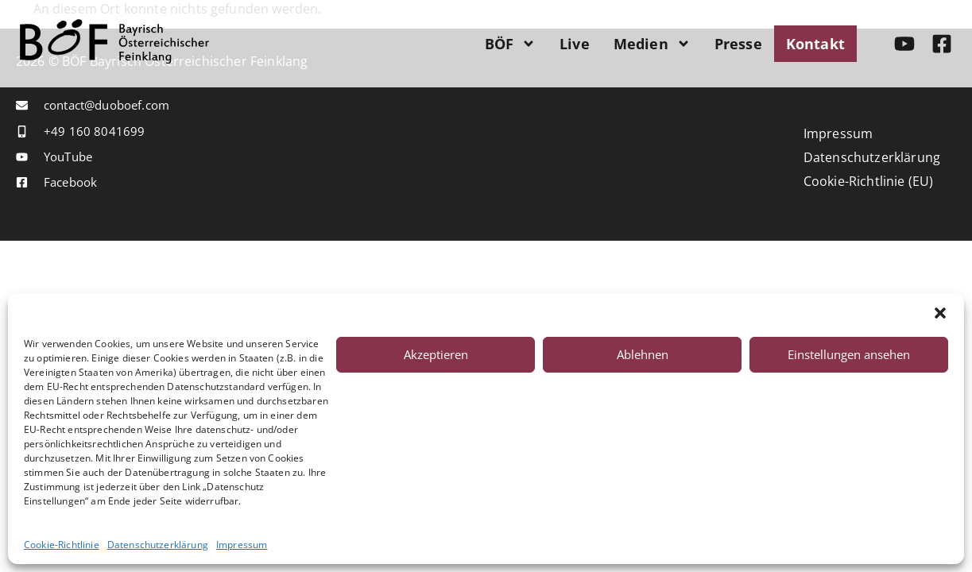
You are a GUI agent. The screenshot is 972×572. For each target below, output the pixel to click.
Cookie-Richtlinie (61, 545)
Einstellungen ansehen (849, 354)
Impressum (241, 545)
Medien (652, 44)
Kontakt (815, 43)
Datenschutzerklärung (157, 545)
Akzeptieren (436, 354)
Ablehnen (642, 354)
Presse (738, 43)
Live (575, 43)
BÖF (510, 44)
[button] (940, 313)
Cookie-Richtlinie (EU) (869, 181)
